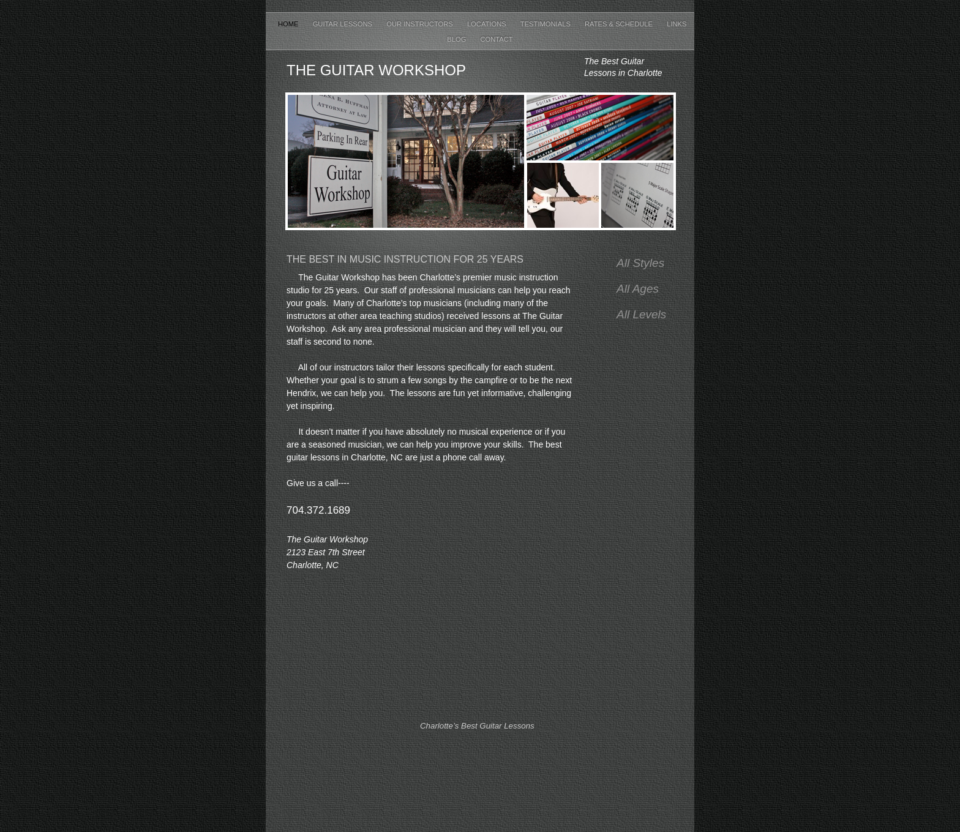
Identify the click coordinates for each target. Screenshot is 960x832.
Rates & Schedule (619, 24)
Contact (496, 39)
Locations (487, 24)
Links (676, 24)
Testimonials (546, 24)
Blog (457, 39)
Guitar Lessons (344, 24)
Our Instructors (420, 24)
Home (289, 24)
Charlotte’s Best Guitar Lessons (477, 725)
